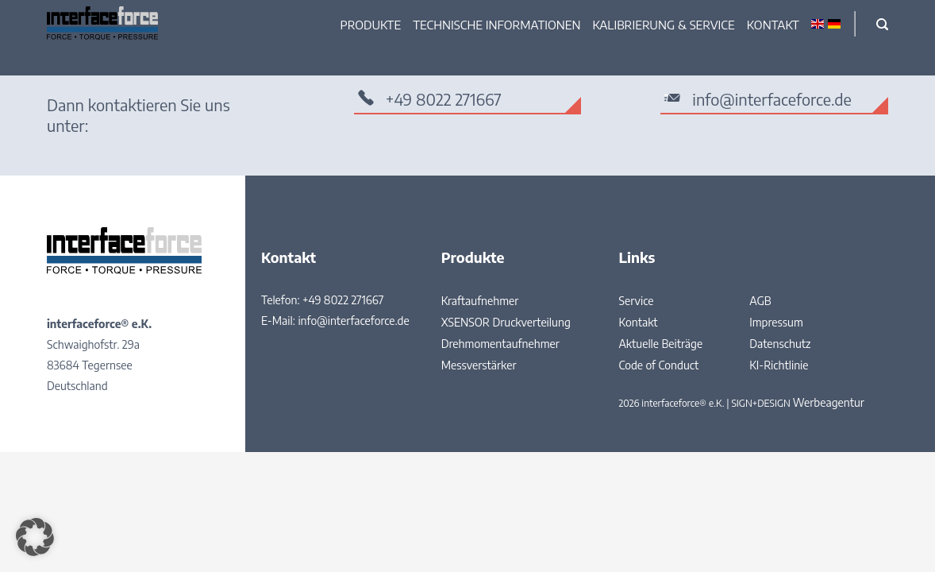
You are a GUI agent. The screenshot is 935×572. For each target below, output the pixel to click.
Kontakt (773, 24)
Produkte (371, 24)
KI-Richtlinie (778, 365)
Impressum (776, 322)
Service (635, 300)
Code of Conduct (658, 365)
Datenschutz (779, 343)
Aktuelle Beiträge (660, 343)
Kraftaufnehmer (480, 300)
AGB (760, 300)
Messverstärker (479, 365)
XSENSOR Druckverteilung (506, 322)
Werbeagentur (828, 402)
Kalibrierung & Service (664, 24)
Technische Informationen (496, 24)
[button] (35, 537)
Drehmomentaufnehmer (500, 343)
